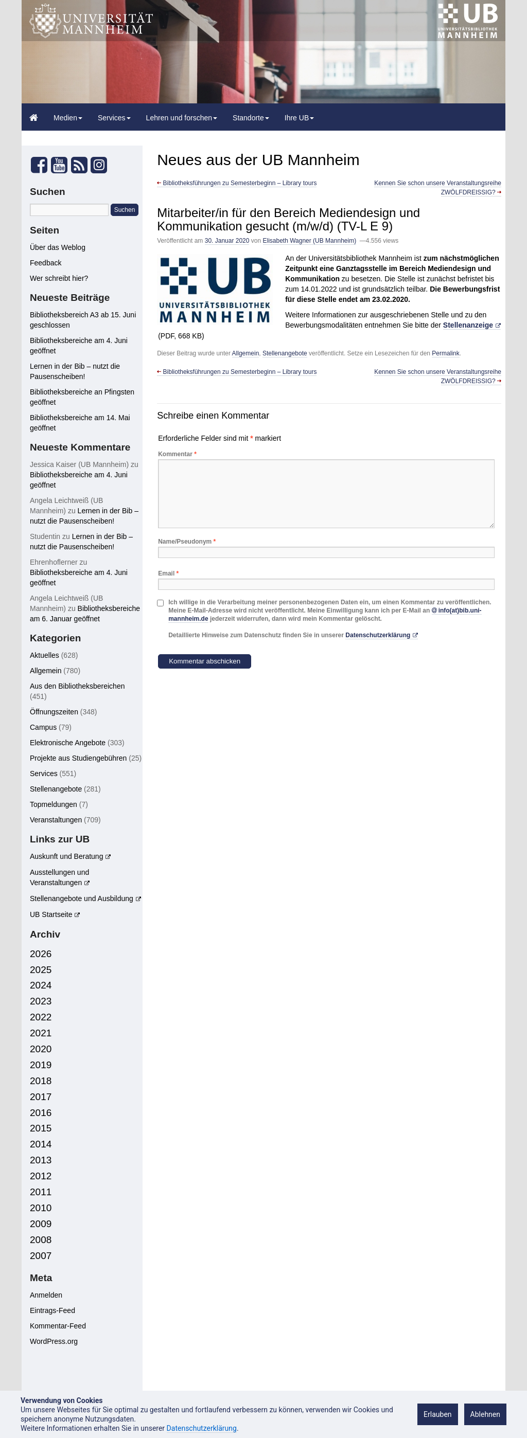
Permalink (445, 353)
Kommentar (177, 454)
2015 (40, 1128)
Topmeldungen (53, 804)
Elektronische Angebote (68, 743)
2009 (40, 1223)
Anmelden (46, 1295)
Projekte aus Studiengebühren (78, 758)
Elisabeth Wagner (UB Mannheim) (310, 240)
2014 (40, 1144)
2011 (40, 1192)
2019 (40, 1064)
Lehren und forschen (181, 118)
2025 (40, 969)
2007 (40, 1255)
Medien (68, 118)
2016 (40, 1112)
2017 (40, 1096)
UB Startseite (51, 914)
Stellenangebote (284, 353)
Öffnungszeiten (54, 712)
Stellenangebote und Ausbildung (81, 898)
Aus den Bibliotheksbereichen (77, 686)
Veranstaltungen (56, 820)
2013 (40, 1160)
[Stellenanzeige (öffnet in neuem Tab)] (472, 325)
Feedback (45, 263)
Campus (43, 727)
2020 (40, 1049)
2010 (40, 1207)
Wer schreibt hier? (59, 278)
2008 (40, 1239)
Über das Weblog (57, 247)
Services (114, 118)
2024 (40, 985)
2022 (40, 1017)
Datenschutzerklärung (377, 635)
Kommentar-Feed (58, 1326)
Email (168, 573)
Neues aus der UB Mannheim (258, 159)
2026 (40, 953)
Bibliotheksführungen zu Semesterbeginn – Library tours (237, 183)
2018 (40, 1080)
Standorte (251, 118)
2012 (40, 1176)
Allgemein (245, 353)
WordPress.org (54, 1341)
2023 (40, 1001)
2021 (40, 1033)
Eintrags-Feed (52, 1310)
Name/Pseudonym (187, 541)
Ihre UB (299, 118)
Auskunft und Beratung (66, 856)
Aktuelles (44, 655)
